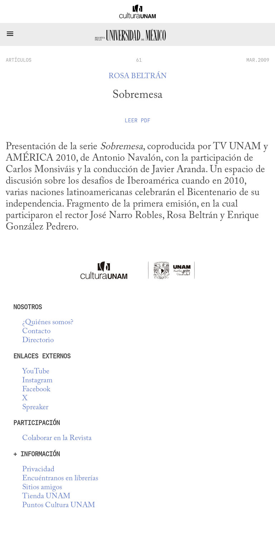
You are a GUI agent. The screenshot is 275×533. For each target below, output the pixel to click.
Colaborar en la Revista (57, 438)
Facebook (36, 389)
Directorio (38, 340)
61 (139, 60)
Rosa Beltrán (137, 76)
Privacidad (38, 469)
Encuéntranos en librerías (60, 478)
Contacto (36, 331)
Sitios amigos (42, 487)
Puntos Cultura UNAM (58, 505)
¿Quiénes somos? (47, 322)
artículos (19, 60)
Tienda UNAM (46, 496)
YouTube (35, 372)
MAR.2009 (257, 60)
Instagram (37, 381)
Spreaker (35, 407)
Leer (137, 120)
